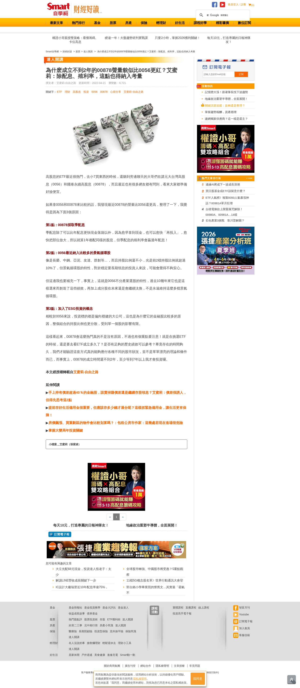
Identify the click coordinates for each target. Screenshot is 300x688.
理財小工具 (124, 643)
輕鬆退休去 (109, 643)
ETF (59, 91)
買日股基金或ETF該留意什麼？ (225, 191)
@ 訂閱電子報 (59, 534)
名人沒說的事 (77, 643)
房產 (128, 22)
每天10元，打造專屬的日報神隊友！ (228, 39)
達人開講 (127, 619)
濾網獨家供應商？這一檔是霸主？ (226, 118)
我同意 (197, 678)
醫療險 (73, 631)
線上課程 (203, 607)
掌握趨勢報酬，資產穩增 (220, 112)
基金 (97, 22)
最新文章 (56, 22)
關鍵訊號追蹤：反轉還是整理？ (225, 105)
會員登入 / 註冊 (237, 4)
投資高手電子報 (182, 613)
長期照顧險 (85, 631)
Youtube (241, 614)
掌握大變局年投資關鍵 (65, 430)
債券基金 (92, 613)
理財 (67, 91)
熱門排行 (78, 22)
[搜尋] (222, 15)
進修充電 (112, 654)
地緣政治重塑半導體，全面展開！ (152, 525)
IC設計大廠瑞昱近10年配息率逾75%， (82, 587)
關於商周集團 (112, 665)
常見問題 (194, 665)
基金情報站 (75, 607)
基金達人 (123, 607)
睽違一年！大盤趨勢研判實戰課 (126, 37)
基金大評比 (109, 607)
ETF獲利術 (113, 619)
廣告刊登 (130, 665)
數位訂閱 (244, 22)
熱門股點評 (75, 619)
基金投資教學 (92, 607)
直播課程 (191, 607)
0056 (94, 91)
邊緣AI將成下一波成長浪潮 (223, 184)
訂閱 (241, 74)
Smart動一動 (127, 654)
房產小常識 (106, 625)
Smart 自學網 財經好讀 (88, 9)
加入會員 (241, 628)
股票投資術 (91, 619)
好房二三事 (75, 625)
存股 (102, 619)
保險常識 (130, 631)
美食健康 (99, 654)
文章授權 (179, 665)
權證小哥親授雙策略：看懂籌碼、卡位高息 (75, 39)
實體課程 (178, 607)
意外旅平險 (116, 631)
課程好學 (200, 22)
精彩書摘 (222, 22)
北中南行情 (91, 625)
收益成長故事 (77, 613)
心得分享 (115, 91)
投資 (86, 91)
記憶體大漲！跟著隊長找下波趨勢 (226, 92)
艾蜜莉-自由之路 (133, 91)
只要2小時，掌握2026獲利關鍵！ (177, 37)
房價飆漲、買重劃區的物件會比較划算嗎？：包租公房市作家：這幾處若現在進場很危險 (115, 423)
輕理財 (161, 22)
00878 (104, 91)
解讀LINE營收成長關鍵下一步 (76, 580)
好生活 (180, 22)
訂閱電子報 (243, 621)
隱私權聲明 (162, 665)
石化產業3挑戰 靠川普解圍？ (225, 220)
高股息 (77, 91)
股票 (113, 22)
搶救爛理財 (93, 643)
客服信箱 (241, 635)
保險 (144, 22)
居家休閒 (74, 654)
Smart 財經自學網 (60, 9)
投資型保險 (101, 631)
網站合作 (145, 665)
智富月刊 (241, 607)
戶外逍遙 (87, 654)
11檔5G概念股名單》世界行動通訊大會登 (154, 580)
